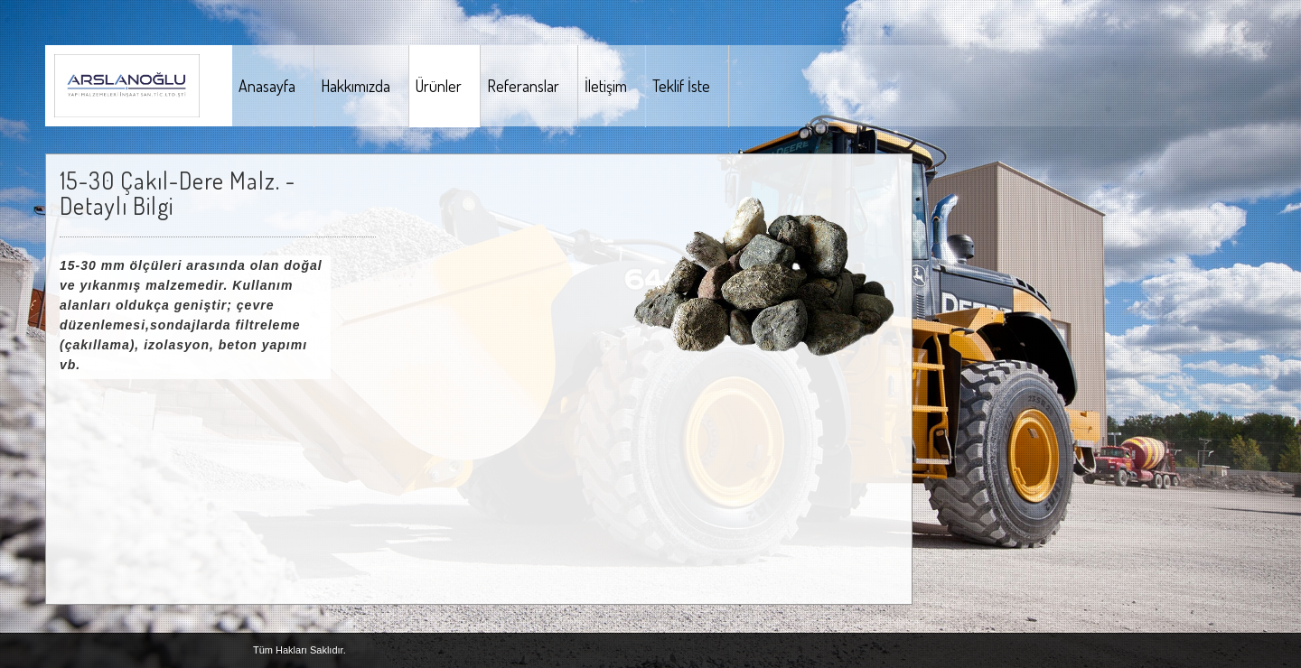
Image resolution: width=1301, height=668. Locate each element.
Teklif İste (681, 86)
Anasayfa (267, 86)
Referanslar (523, 86)
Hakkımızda (355, 86)
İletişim (606, 86)
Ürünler (439, 86)
